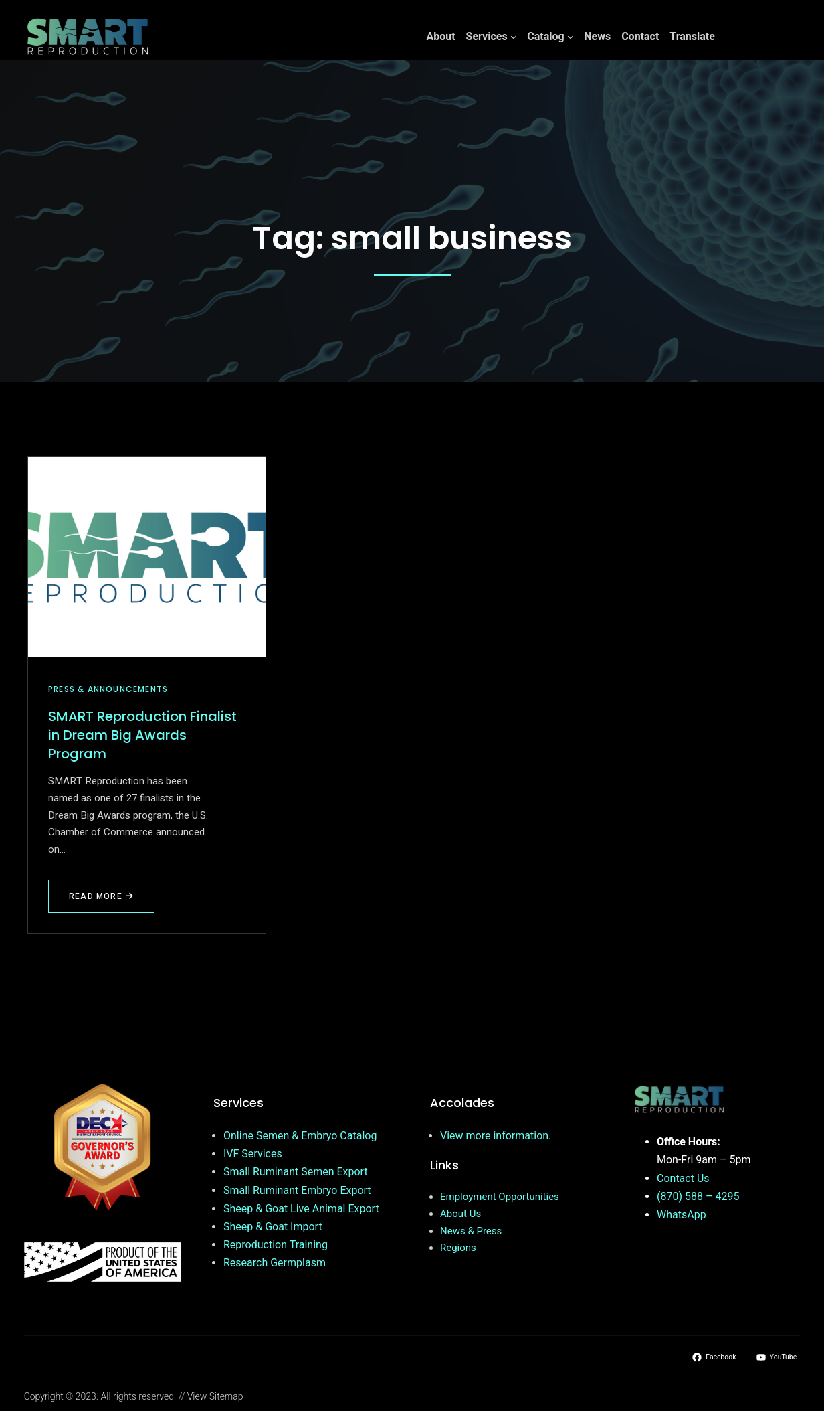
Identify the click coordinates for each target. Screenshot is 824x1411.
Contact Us (683, 1178)
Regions (458, 1248)
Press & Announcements (108, 689)
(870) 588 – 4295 (698, 1196)
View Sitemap (215, 1396)
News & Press (471, 1231)
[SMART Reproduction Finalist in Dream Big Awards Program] (147, 556)
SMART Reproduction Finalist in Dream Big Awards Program (142, 735)
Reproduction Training (275, 1244)
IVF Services (252, 1153)
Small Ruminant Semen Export (295, 1171)
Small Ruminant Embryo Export (297, 1190)
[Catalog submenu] (570, 36)
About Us (460, 1214)
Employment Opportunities (499, 1197)
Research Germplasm (274, 1262)
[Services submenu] (513, 36)
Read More (103, 901)
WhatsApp (681, 1214)
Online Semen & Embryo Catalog (300, 1135)
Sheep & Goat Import (272, 1226)
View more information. (495, 1135)
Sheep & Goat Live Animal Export (301, 1208)
